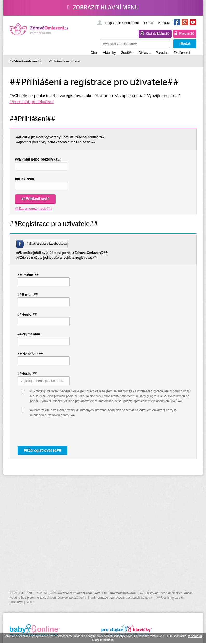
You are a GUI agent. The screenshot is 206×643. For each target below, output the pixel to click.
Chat (94, 53)
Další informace (103, 639)
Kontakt (164, 23)
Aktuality (109, 53)
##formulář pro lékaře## (32, 102)
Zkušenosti (182, 53)
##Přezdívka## (30, 354)
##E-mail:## (28, 295)
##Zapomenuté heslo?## (33, 208)
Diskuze (144, 53)
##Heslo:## (24, 179)
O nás (148, 23)
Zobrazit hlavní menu (103, 7)
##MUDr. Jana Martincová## (115, 593)
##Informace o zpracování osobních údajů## (121, 597)
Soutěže (127, 53)
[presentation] (69, 432)
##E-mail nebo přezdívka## (38, 159)
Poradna (162, 53)
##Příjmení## (29, 334)
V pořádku (195, 636)
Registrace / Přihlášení (122, 23)
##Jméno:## (28, 275)
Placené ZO (187, 33)
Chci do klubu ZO (158, 33)
